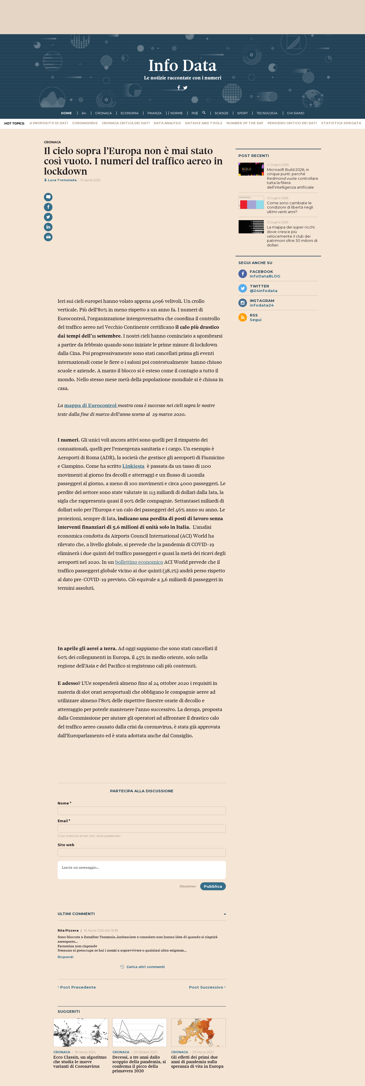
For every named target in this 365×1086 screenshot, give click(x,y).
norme (177, 113)
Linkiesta (133, 466)
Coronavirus (85, 123)
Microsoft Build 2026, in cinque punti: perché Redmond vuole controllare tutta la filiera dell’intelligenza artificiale (292, 178)
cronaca (103, 113)
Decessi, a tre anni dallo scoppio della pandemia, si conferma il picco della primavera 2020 (139, 1064)
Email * (64, 821)
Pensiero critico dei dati (292, 123)
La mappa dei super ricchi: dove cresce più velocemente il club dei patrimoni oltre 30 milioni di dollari (292, 236)
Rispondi (66, 957)
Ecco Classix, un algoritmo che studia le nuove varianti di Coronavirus (80, 1061)
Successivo (207, 987)
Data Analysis (167, 123)
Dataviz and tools (203, 123)
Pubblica (213, 886)
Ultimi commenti (142, 914)
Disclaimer (188, 886)
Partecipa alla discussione (141, 791)
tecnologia (267, 113)
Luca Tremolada (60, 180)
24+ (84, 113)
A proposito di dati (49, 123)
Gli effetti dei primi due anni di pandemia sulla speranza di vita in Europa (197, 1061)
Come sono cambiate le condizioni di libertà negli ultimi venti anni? (290, 207)
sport (242, 113)
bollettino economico (139, 562)
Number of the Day (244, 123)
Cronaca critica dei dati (126, 123)
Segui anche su (255, 262)
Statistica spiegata (341, 123)
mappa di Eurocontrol (91, 405)
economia (130, 113)
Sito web (66, 845)
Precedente (77, 987)
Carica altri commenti (142, 967)
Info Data (182, 65)
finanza (154, 113)
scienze (221, 113)
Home (66, 113)
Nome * (64, 803)
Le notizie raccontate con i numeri (182, 78)
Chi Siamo (295, 113)
